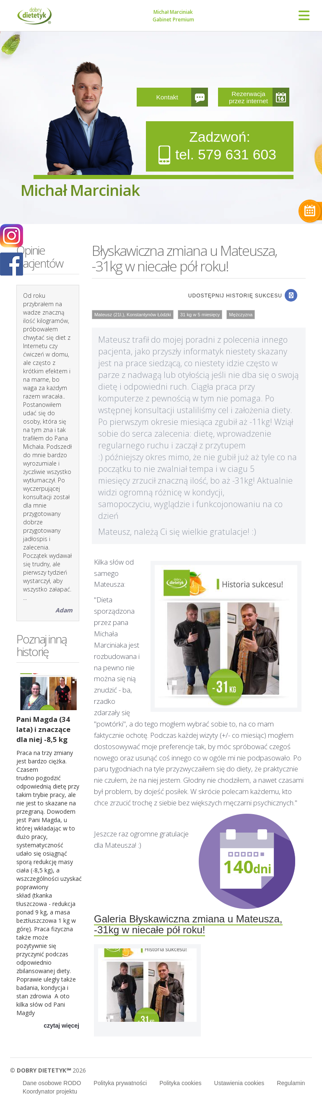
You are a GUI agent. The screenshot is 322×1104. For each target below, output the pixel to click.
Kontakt (167, 97)
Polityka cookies (180, 1083)
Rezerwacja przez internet (248, 97)
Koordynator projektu (50, 1091)
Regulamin (291, 1083)
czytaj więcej (61, 1025)
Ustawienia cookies (239, 1083)
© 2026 (48, 1070)
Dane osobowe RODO (52, 1083)
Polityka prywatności (120, 1083)
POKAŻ (11, 264)
